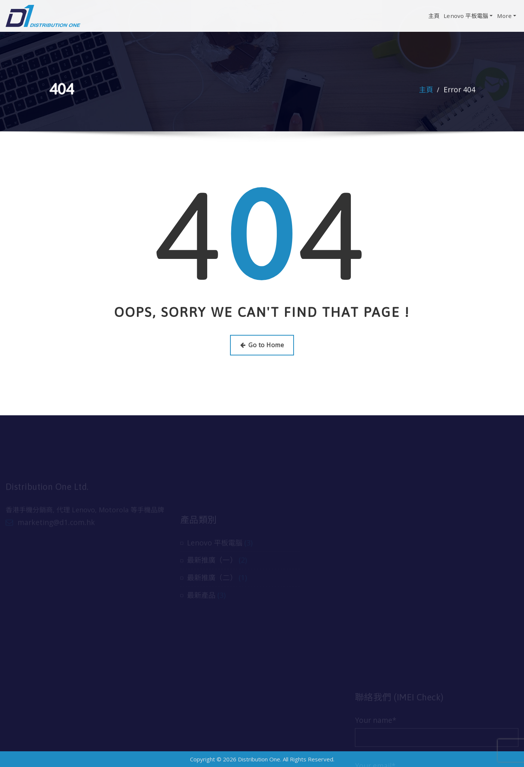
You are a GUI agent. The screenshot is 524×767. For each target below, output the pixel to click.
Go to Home (262, 345)
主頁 (433, 15)
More (507, 15)
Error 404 (459, 90)
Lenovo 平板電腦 (468, 15)
